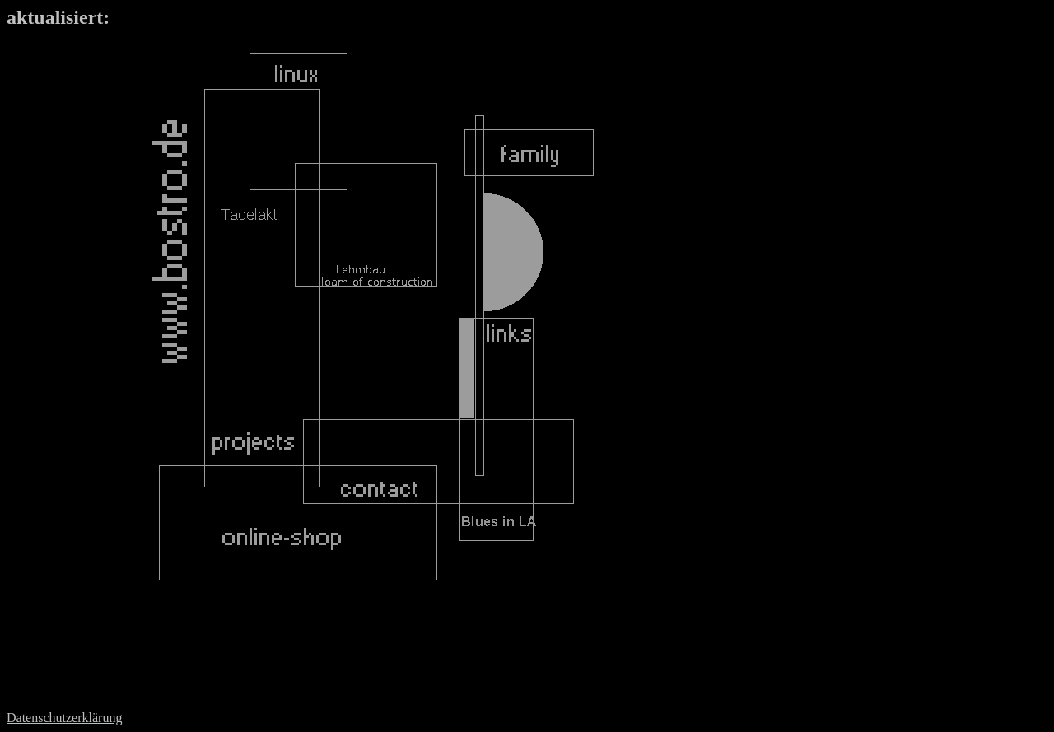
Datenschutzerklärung (64, 718)
